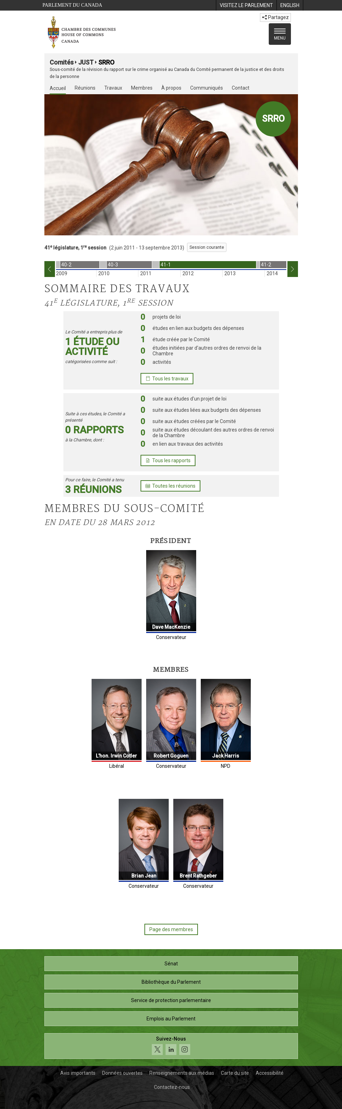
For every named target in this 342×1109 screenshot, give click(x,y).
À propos (171, 88)
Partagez (275, 17)
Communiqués (206, 88)
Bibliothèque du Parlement (171, 982)
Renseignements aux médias (181, 1073)
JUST (86, 62)
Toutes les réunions (170, 486)
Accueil (58, 88)
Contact (240, 88)
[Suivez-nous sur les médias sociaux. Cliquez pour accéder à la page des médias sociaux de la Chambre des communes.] (171, 1046)
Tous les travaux (166, 378)
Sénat (171, 963)
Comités (62, 62)
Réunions (85, 88)
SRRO (106, 62)
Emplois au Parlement (171, 1018)
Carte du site (235, 1073)
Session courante (206, 247)
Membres (142, 88)
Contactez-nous (172, 1087)
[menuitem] (246, 5)
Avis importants (77, 1073)
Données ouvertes (122, 1073)
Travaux (113, 88)
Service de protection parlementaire (171, 1000)
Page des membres (171, 929)
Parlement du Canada (72, 5)
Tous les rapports (168, 460)
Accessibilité (270, 1073)
